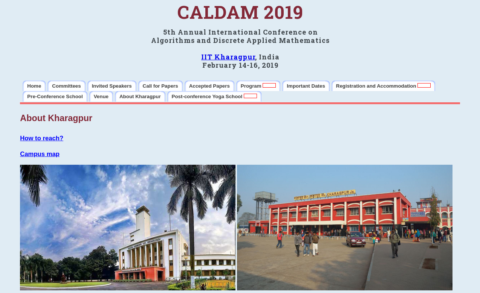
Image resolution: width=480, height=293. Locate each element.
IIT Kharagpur (228, 56)
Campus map (40, 154)
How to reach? (41, 138)
